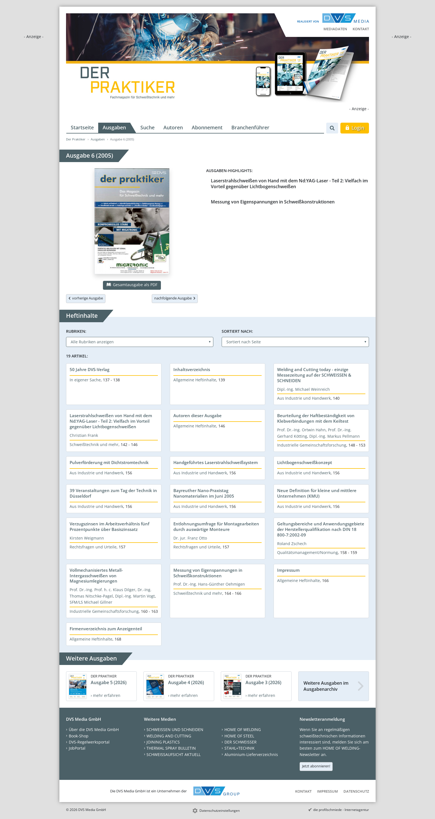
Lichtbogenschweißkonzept (304, 462)
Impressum (288, 570)
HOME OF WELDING (242, 729)
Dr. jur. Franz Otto (190, 538)
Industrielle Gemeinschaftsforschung (311, 445)
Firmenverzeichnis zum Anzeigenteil (106, 628)
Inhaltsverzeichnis (191, 369)
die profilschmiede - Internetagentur (341, 809)
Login (354, 127)
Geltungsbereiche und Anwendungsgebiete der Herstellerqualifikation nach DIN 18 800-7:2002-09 (320, 529)
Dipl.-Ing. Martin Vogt (135, 596)
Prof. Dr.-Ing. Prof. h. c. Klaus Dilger (102, 589)
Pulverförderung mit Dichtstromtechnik (109, 462)
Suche (147, 127)
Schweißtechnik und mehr (94, 444)
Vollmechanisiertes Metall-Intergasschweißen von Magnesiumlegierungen (96, 575)
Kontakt (361, 28)
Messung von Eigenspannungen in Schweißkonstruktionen (273, 202)
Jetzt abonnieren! (316, 765)
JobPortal (77, 748)
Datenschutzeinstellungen (219, 810)
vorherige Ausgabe (86, 298)
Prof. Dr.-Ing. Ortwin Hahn (301, 429)
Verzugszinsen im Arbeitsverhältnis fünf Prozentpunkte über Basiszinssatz (109, 526)
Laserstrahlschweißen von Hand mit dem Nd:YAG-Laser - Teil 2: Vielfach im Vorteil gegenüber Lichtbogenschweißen (289, 184)
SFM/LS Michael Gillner (91, 602)
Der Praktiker (75, 139)
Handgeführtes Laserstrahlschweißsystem (215, 462)
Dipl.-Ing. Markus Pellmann (334, 436)
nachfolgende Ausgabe (174, 298)
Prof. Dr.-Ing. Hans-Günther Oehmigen (209, 584)
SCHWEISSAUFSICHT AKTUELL (173, 754)
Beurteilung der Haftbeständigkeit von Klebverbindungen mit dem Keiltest (316, 418)
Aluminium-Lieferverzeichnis (251, 754)
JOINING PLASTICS (163, 742)
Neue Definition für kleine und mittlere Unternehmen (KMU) (316, 493)
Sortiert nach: (237, 331)
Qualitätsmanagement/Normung (307, 552)
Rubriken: (76, 331)
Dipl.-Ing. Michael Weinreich (303, 389)
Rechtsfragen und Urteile (93, 547)
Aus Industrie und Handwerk (304, 398)
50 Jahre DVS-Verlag (89, 369)
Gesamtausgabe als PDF (132, 284)
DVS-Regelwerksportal (89, 742)
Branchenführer (250, 127)
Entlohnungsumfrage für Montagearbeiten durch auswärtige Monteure (216, 526)
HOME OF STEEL (239, 736)
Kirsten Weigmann (87, 538)
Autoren (173, 127)
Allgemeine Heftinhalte (194, 379)
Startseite (82, 127)
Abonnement (207, 127)
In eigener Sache (85, 379)
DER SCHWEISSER (240, 742)
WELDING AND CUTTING (168, 736)
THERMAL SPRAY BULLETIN (171, 748)
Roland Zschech (292, 543)
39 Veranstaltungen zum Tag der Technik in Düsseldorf (113, 493)
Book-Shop (78, 736)
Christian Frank (84, 435)
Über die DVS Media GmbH (94, 729)
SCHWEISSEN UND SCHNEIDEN (174, 729)
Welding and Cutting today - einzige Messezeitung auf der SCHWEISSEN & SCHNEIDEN (314, 375)
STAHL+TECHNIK (239, 748)
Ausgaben (114, 127)
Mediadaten (335, 28)
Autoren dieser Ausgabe (197, 415)
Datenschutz (356, 791)
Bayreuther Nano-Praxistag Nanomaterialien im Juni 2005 (203, 493)
